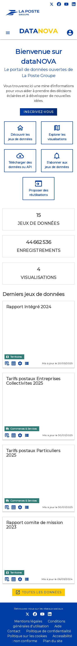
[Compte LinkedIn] (73, 4)
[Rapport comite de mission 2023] (38, 542)
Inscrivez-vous (39, 112)
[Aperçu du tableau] (7, 363)
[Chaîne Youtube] (66, 4)
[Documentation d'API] (20, 363)
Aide (58, 626)
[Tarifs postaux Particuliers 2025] (38, 470)
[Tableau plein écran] (13, 363)
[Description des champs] (26, 363)
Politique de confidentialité (48, 631)
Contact (14, 631)
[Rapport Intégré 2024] (38, 326)
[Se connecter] (70, 32)
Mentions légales (28, 621)
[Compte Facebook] (59, 4)
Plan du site (52, 641)
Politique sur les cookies (27, 636)
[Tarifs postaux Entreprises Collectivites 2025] (38, 398)
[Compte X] (51, 4)
